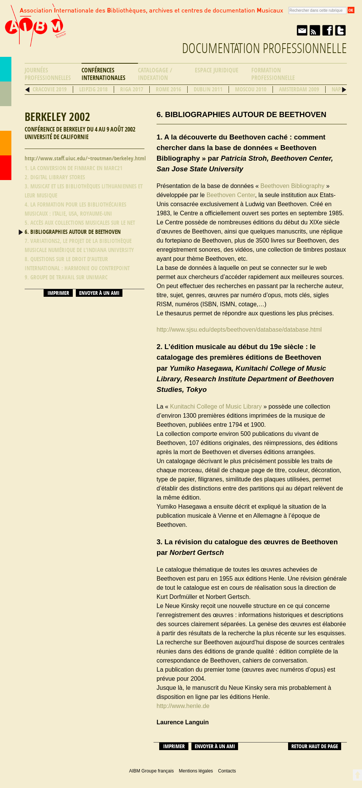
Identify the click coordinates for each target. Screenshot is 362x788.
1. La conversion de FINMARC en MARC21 (73, 168)
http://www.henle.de (183, 706)
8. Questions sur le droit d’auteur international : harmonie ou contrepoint (77, 264)
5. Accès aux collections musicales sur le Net (80, 222)
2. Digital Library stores (55, 177)
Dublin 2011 (208, 89)
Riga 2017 (131, 89)
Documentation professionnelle (264, 48)
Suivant (344, 89)
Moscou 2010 (250, 89)
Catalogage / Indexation (155, 74)
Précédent (27, 89)
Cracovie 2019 (50, 89)
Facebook (327, 30)
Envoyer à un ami (301, 30)
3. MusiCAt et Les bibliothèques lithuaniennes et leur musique (84, 191)
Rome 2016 (168, 89)
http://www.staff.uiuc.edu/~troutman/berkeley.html (85, 158)
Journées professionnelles (48, 74)
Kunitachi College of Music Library (216, 406)
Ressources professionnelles (5, 118)
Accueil (5, 167)
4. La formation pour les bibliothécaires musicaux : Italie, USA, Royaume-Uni (75, 209)
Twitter (340, 30)
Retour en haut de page (357, 775)
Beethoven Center (231, 195)
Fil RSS (314, 30)
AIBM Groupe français (34, 31)
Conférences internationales (103, 74)
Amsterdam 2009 (299, 89)
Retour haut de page (314, 746)
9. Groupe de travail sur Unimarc (66, 277)
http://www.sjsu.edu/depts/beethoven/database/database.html (239, 329)
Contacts (5, 143)
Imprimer (58, 293)
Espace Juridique (216, 70)
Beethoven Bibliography (292, 186)
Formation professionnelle (273, 74)
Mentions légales (196, 771)
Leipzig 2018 (93, 89)
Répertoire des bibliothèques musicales (5, 93)
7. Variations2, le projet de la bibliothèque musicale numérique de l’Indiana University (79, 246)
